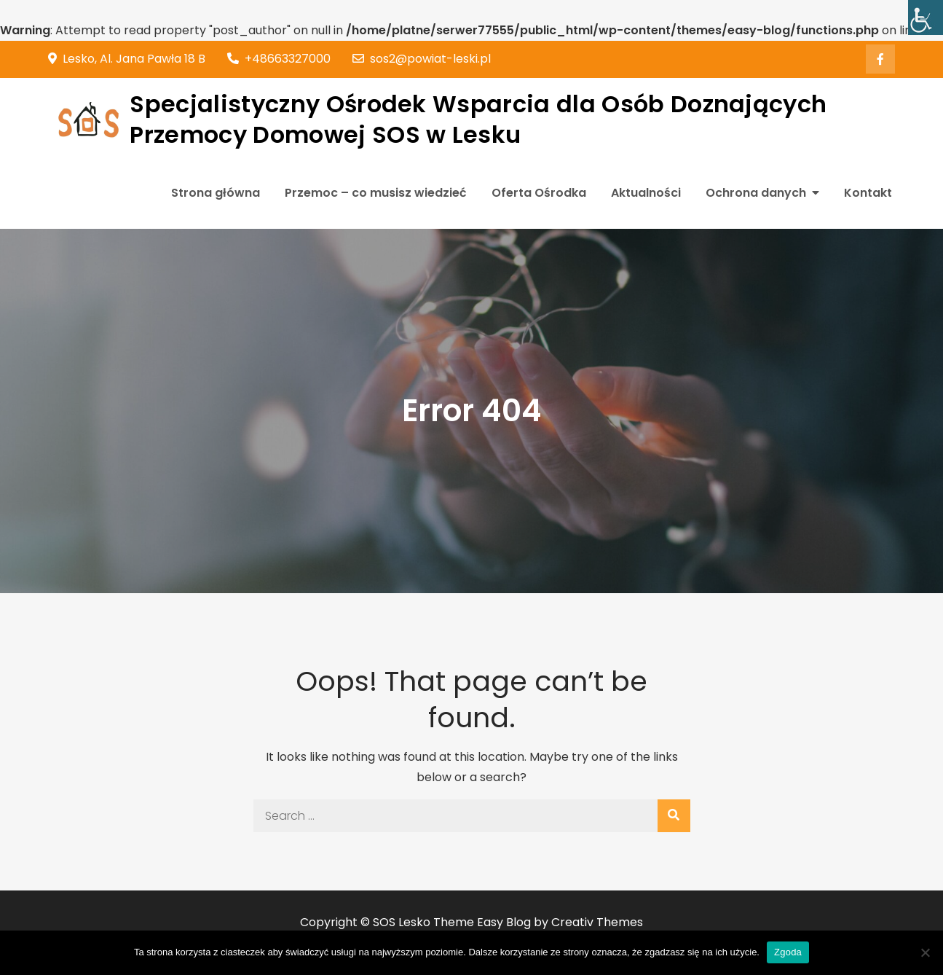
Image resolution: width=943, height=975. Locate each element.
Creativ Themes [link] (597, 922)
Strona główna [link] (215, 192)
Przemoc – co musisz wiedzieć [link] (376, 192)
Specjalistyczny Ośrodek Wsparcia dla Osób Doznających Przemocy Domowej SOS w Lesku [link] (478, 119)
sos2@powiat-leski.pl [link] (421, 58)
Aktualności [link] (646, 192)
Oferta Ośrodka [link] (539, 192)
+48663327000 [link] (279, 58)
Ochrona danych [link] (756, 192)
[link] (925, 17)
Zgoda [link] (788, 952)
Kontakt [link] (868, 192)
